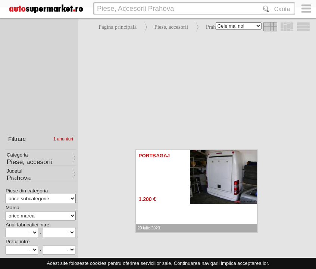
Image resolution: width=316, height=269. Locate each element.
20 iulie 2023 (149, 228)
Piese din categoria (27, 191)
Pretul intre (17, 241)
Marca (12, 207)
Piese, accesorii (171, 27)
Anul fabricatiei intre (27, 225)
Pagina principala (117, 27)
